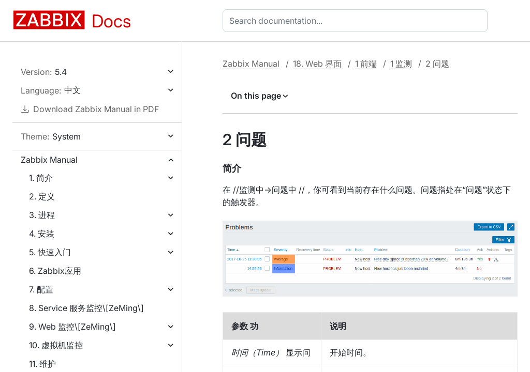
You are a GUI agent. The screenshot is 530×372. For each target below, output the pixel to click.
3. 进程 (42, 215)
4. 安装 (41, 233)
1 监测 (401, 63)
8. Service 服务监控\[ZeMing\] (86, 308)
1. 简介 (41, 178)
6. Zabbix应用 (55, 271)
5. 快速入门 (50, 252)
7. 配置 (41, 289)
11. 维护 (42, 364)
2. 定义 (42, 196)
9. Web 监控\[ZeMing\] (72, 326)
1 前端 (366, 63)
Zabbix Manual (49, 159)
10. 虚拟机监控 (56, 345)
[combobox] (357, 20)
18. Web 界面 (317, 63)
